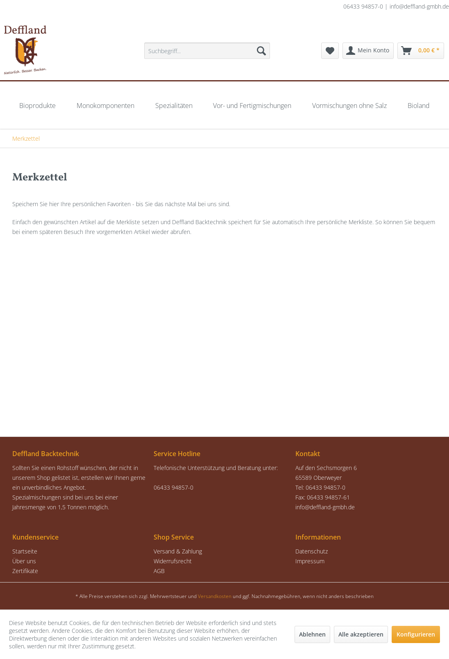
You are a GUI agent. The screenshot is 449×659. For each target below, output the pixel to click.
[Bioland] (418, 105)
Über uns (24, 561)
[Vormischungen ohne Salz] (349, 105)
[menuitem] (207, 51)
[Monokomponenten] (105, 105)
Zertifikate (25, 571)
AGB (159, 571)
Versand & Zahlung (178, 551)
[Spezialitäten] (174, 105)
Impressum (309, 561)
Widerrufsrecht (173, 561)
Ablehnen (312, 634)
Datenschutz (311, 551)
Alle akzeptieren (360, 634)
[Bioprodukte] (37, 105)
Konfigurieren (416, 634)
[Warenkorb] (420, 51)
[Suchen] (261, 51)
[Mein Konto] (368, 51)
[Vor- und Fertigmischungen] (252, 105)
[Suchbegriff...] (207, 51)
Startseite (24, 551)
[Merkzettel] (330, 51)
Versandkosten (214, 596)
